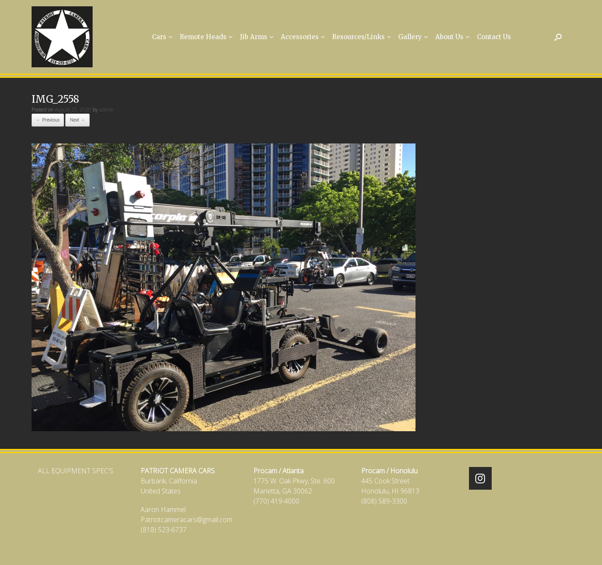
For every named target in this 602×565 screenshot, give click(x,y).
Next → (77, 120)
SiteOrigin (295, 549)
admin (106, 109)
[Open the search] (558, 37)
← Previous (47, 120)
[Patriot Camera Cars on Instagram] (480, 478)
